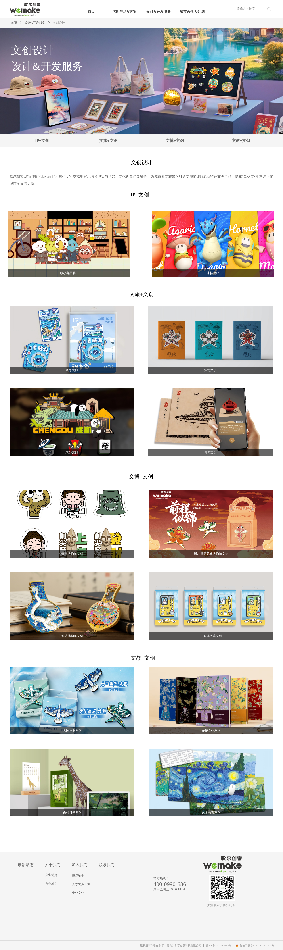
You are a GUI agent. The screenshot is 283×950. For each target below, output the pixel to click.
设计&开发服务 (158, 11)
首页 (91, 11)
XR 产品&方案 (124, 11)
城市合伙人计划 (192, 11)
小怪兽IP (213, 273)
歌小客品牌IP (69, 273)
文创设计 (59, 23)
